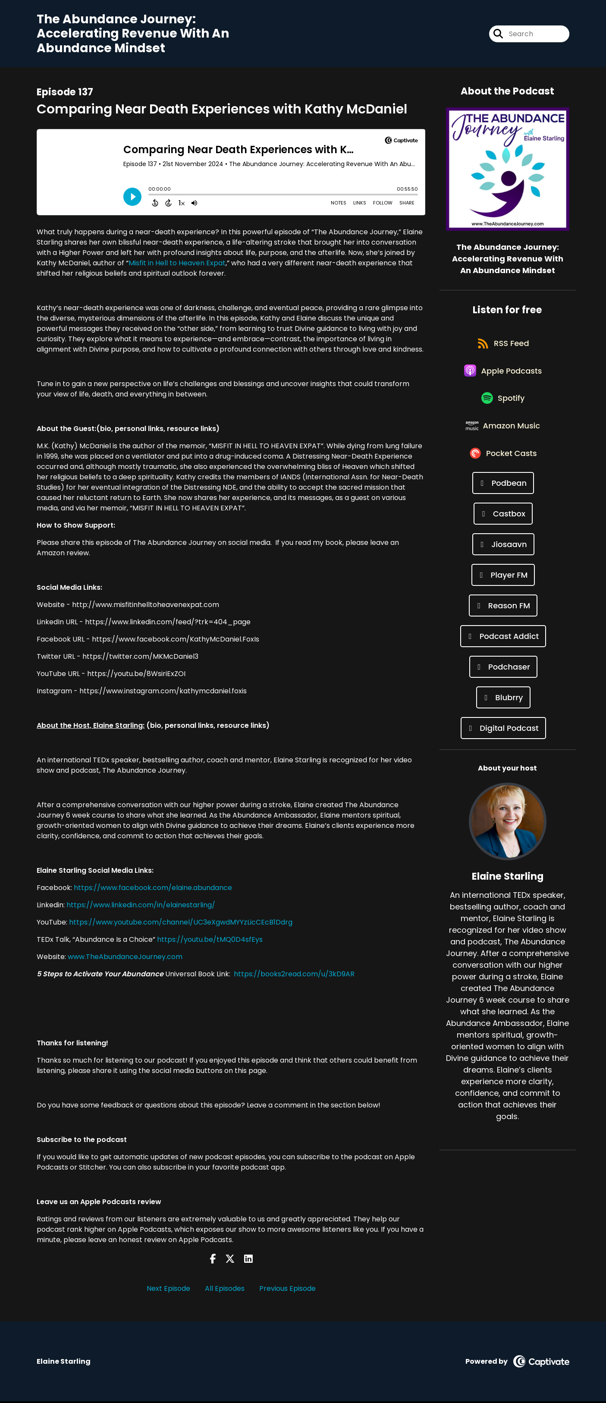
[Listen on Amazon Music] (503, 440)
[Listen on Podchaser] (503, 686)
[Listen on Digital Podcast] (503, 747)
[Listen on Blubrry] (503, 716)
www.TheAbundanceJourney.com (125, 958)
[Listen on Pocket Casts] (503, 471)
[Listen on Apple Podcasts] (503, 379)
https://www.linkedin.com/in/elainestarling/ (140, 907)
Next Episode (168, 1291)
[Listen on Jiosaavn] (503, 563)
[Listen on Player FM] (503, 594)
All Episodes (225, 1291)
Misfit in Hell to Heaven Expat (177, 265)
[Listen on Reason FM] (503, 624)
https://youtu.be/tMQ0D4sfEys (210, 941)
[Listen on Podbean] (503, 502)
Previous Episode (287, 1291)
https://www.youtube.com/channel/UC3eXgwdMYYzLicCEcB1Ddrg (180, 924)
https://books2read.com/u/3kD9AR (294, 976)
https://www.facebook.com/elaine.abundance (153, 889)
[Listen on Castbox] (503, 533)
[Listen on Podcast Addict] (503, 655)
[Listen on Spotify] (503, 410)
